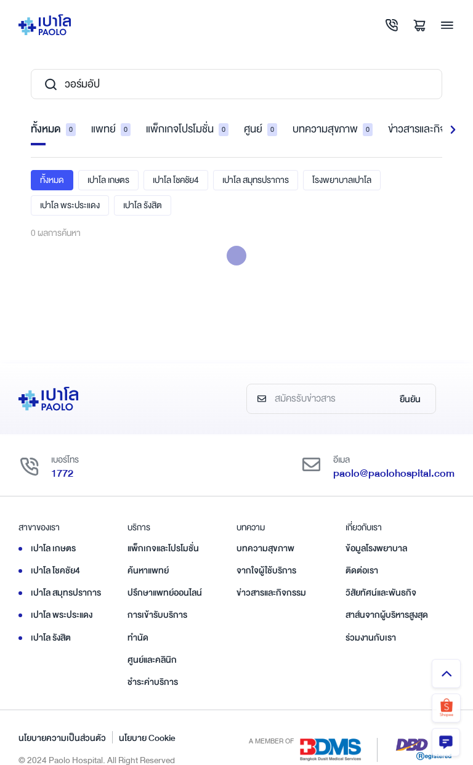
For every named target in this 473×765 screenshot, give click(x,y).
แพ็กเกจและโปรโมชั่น (163, 548)
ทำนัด (137, 637)
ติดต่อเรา (362, 571)
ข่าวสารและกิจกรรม (271, 593)
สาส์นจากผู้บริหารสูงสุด (387, 615)
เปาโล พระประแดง (70, 205)
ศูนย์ (260, 130)
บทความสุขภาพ (333, 130)
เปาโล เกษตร (108, 179)
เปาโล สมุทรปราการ (255, 179)
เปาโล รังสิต (142, 205)
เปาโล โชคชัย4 (176, 179)
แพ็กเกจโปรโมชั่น (187, 130)
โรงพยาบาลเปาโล (341, 179)
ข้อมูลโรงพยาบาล (376, 548)
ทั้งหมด (53, 130)
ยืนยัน (410, 399)
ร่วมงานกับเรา (371, 637)
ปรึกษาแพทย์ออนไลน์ (164, 593)
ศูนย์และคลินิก (152, 659)
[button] (453, 129)
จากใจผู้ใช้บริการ (266, 571)
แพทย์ (111, 130)
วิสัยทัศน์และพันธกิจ (381, 593)
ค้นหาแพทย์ (148, 571)
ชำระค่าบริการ (152, 682)
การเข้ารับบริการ (157, 615)
